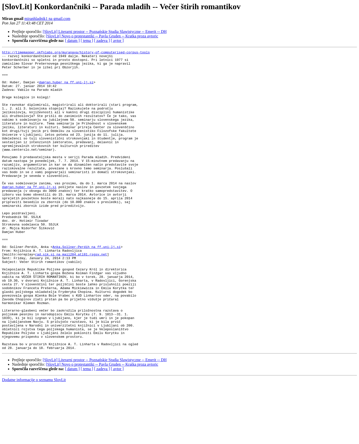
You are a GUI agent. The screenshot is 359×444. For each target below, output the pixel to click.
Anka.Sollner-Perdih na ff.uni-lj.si (87, 286)
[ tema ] (87, 40)
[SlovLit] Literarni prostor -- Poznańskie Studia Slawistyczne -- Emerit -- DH (105, 31)
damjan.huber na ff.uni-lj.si (66, 89)
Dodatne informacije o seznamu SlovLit (34, 440)
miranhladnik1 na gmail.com (47, 18)
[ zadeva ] (102, 40)
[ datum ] (72, 40)
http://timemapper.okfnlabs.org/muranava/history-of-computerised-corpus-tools (76, 53)
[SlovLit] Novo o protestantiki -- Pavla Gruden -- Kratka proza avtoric (102, 36)
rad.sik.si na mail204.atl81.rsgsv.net (71, 295)
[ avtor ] (117, 40)
